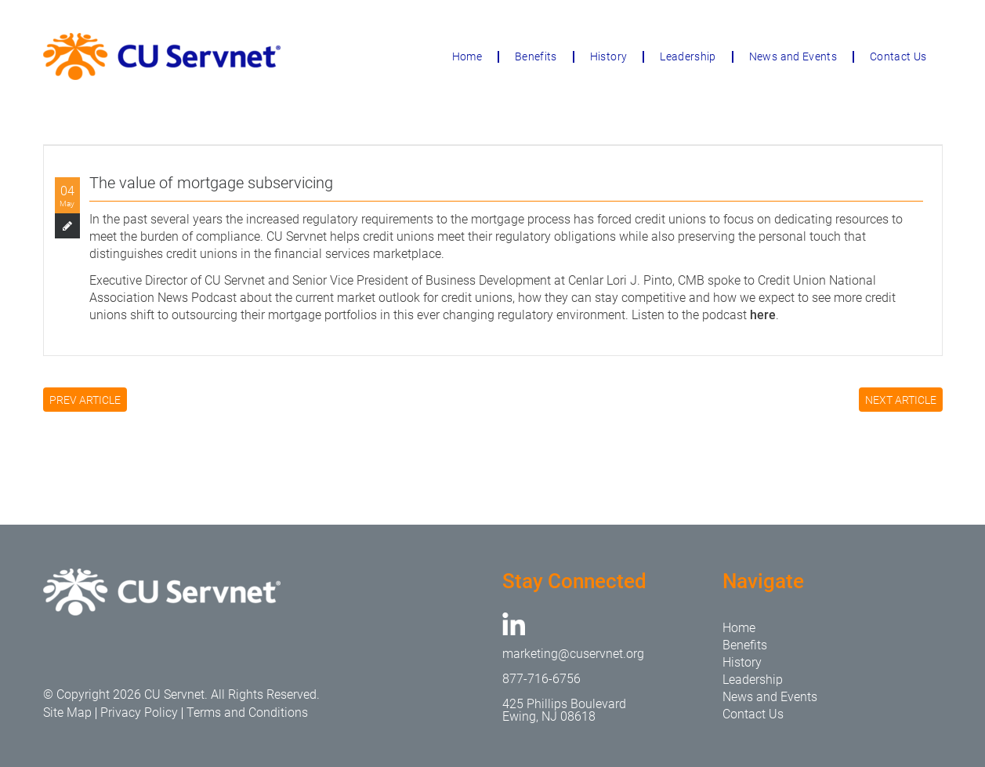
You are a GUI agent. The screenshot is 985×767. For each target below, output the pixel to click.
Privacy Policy (139, 712)
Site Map (67, 712)
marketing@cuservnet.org (573, 653)
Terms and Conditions (247, 712)
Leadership (688, 56)
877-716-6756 (541, 678)
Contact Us (898, 56)
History (608, 56)
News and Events (793, 56)
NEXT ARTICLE (900, 400)
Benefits (536, 56)
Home (467, 56)
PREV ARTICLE (85, 400)
